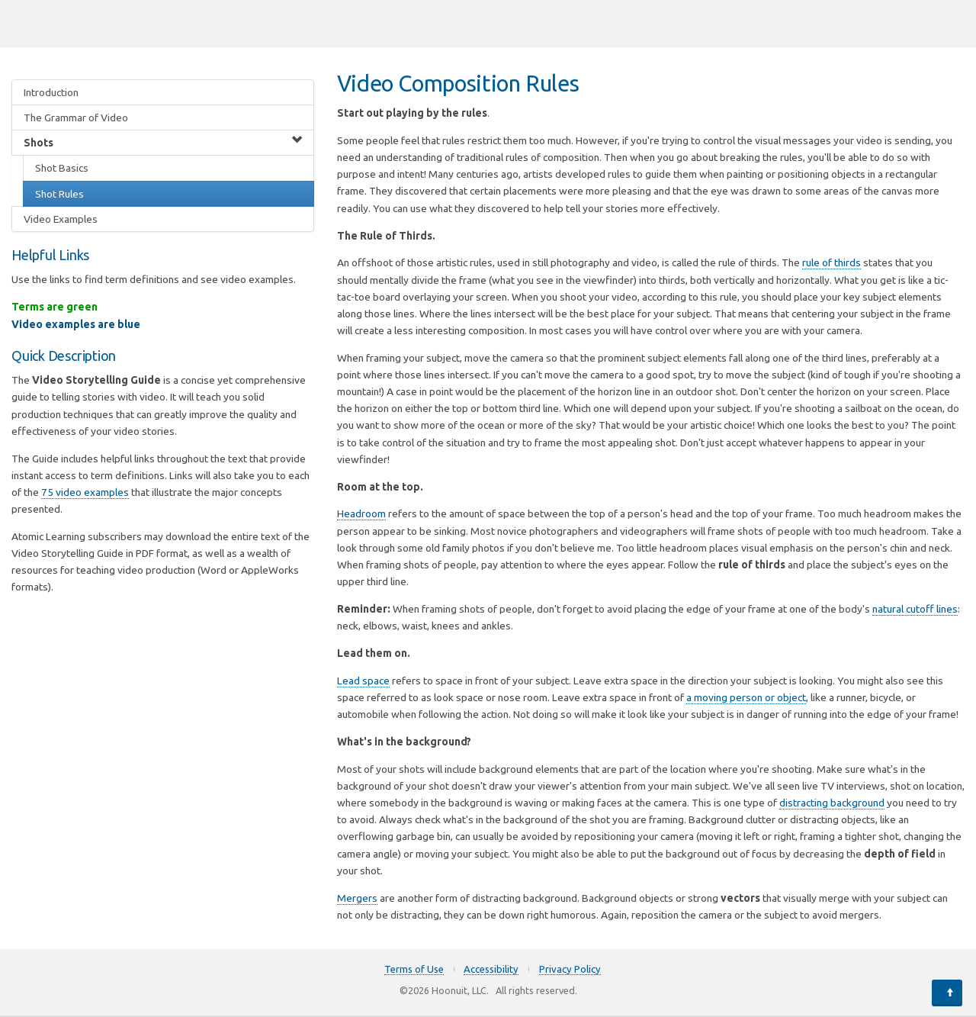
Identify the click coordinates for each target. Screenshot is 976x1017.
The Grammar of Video (76, 117)
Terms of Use (414, 969)
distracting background (831, 803)
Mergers (357, 898)
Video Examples (61, 219)
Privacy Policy (570, 969)
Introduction (51, 92)
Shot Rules (59, 194)
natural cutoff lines (915, 609)
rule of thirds (831, 262)
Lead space (363, 680)
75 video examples (85, 492)
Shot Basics (61, 168)
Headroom (361, 513)
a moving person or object (746, 697)
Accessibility (491, 969)
